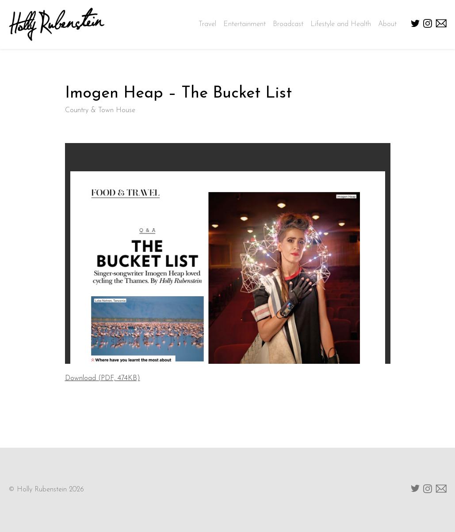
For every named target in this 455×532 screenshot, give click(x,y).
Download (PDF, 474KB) (102, 378)
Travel (207, 24)
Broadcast (288, 24)
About (387, 24)
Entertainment (244, 24)
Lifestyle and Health (340, 24)
